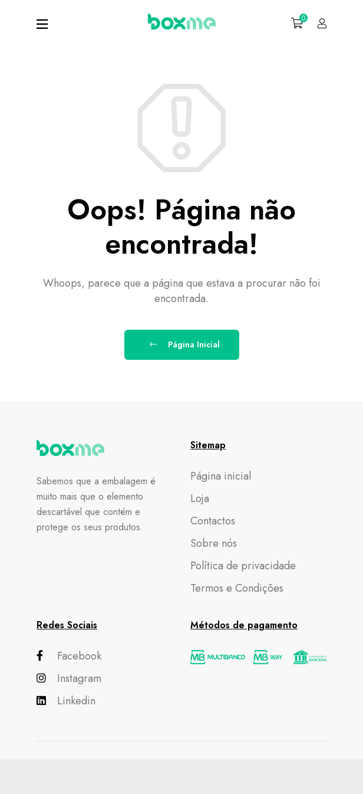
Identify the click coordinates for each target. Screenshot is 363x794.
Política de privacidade (243, 565)
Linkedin (66, 700)
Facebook (69, 656)
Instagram (69, 678)
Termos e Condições (236, 588)
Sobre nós (213, 543)
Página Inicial (185, 344)
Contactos (212, 521)
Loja (199, 498)
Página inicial (220, 476)
